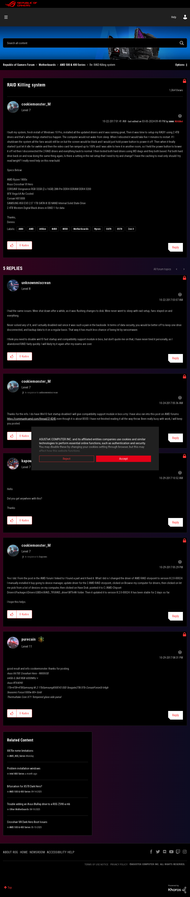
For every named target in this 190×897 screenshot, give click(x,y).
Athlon (42, 229)
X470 (108, 229)
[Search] (95, 43)
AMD (31, 229)
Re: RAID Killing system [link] (102, 64)
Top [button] (10, 887)
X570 (119, 229)
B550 (65, 229)
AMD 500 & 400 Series (72, 64)
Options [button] (179, 64)
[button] (12, 245)
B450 (54, 229)
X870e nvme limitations (20, 750)
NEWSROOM (37, 852)
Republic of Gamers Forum (19, 64)
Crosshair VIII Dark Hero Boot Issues (27, 822)
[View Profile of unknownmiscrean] (36, 282)
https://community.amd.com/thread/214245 (31, 418)
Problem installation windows (23, 768)
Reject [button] (66, 459)
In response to (41, 392)
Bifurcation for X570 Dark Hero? (24, 786)
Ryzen (97, 229)
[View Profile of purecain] (28, 639)
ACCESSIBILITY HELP (60, 852)
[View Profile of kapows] (27, 461)
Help (173, 17)
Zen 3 (131, 229)
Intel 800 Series (16, 773)
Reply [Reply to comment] (175, 358)
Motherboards (47, 64)
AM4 (21, 229)
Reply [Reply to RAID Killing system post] (175, 247)
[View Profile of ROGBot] (179, 121)
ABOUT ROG (10, 852)
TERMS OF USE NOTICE (96, 864)
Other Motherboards (19, 809)
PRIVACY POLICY (119, 864)
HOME (24, 852)
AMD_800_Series (17, 756)
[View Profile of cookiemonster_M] (36, 104)
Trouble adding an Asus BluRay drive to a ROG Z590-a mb (38, 804)
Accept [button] (123, 459)
